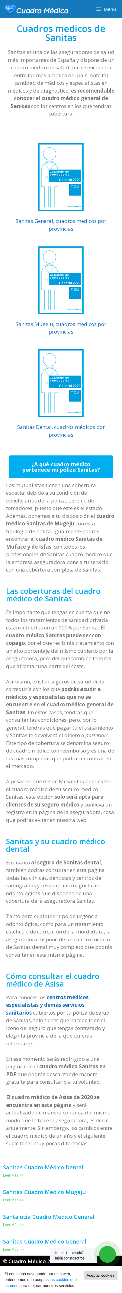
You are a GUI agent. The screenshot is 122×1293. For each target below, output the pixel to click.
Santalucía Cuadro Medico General (49, 1216)
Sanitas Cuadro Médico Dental (43, 1167)
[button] (61, 466)
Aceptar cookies (101, 1275)
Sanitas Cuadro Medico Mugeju (44, 1192)
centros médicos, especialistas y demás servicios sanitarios (48, 1005)
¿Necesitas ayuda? (69, 1255)
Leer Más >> (13, 1175)
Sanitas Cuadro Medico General (44, 1241)
